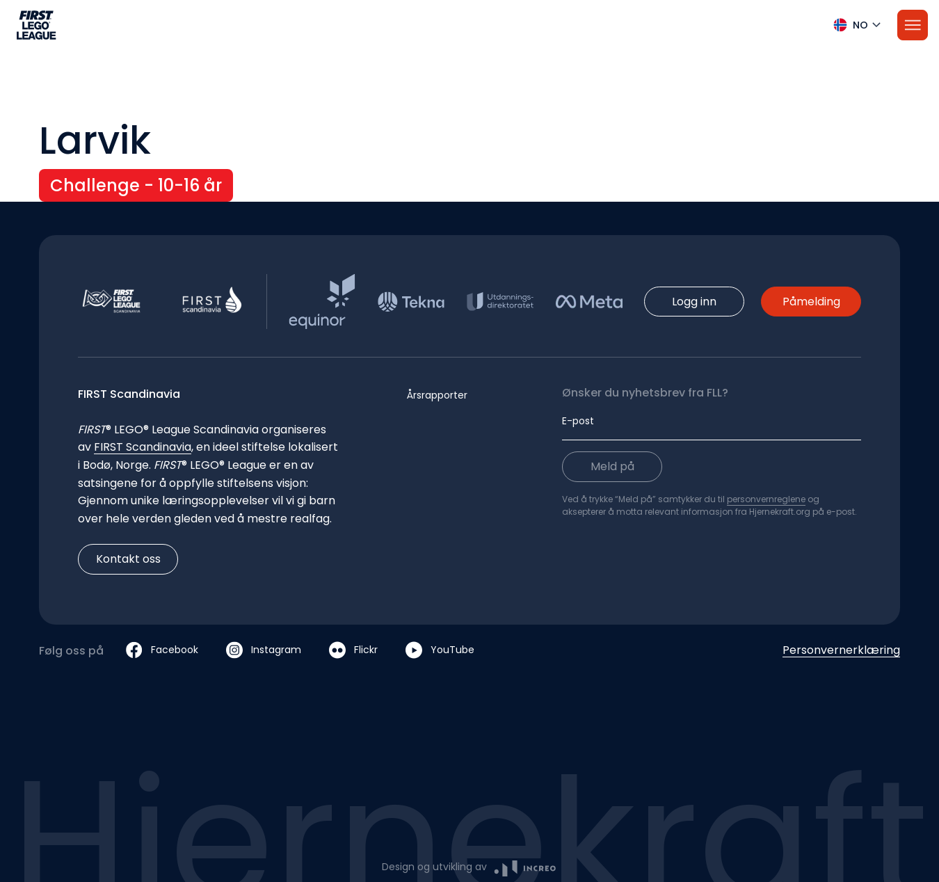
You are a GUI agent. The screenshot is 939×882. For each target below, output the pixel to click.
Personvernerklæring (841, 650)
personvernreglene (766, 499)
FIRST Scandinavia (142, 447)
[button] (469, 25)
